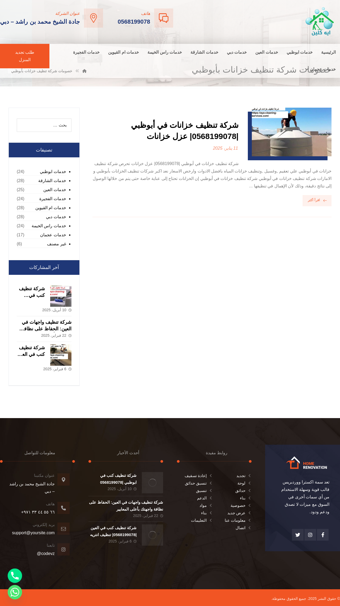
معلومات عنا (238, 520)
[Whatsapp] (15, 592)
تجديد (244, 475)
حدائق (243, 490)
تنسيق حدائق (199, 483)
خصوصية (241, 505)
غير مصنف (56, 244)
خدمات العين (54, 189)
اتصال (244, 527)
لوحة (244, 483)
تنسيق (204, 490)
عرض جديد (239, 513)
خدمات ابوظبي (53, 171)
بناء (246, 498)
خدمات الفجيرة (52, 198)
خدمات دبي (56, 216)
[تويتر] (298, 535)
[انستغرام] (310, 535)
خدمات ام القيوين (50, 207)
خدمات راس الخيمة (49, 226)
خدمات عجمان (53, 235)
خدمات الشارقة (52, 180)
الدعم (205, 498)
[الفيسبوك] (323, 535)
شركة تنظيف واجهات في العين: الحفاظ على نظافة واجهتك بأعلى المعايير (46, 328)
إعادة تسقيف (199, 475)
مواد (206, 505)
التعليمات (202, 520)
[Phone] (15, 576)
